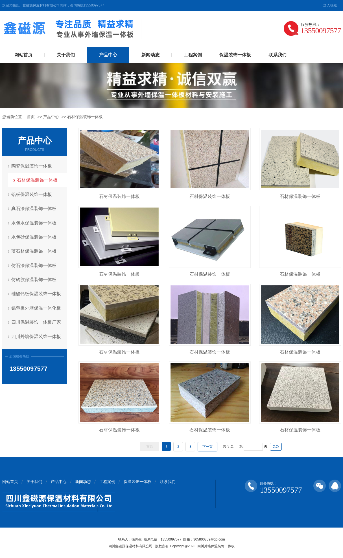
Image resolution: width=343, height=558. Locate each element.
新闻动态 (150, 54)
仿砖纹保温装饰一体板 (34, 278)
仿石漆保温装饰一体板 (34, 264)
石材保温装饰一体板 (85, 116)
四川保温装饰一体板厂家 (36, 321)
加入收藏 (330, 5)
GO (276, 446)
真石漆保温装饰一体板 (34, 208)
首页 (31, 116)
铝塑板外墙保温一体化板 (36, 307)
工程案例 (193, 54)
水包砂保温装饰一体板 (34, 236)
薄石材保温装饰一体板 (34, 250)
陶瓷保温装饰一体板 (32, 166)
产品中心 (108, 54)
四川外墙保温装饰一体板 (36, 335)
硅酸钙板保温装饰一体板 (36, 292)
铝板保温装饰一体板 (32, 194)
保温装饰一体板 (235, 54)
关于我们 (66, 54)
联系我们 (277, 54)
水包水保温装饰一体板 (34, 222)
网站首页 (23, 54)
